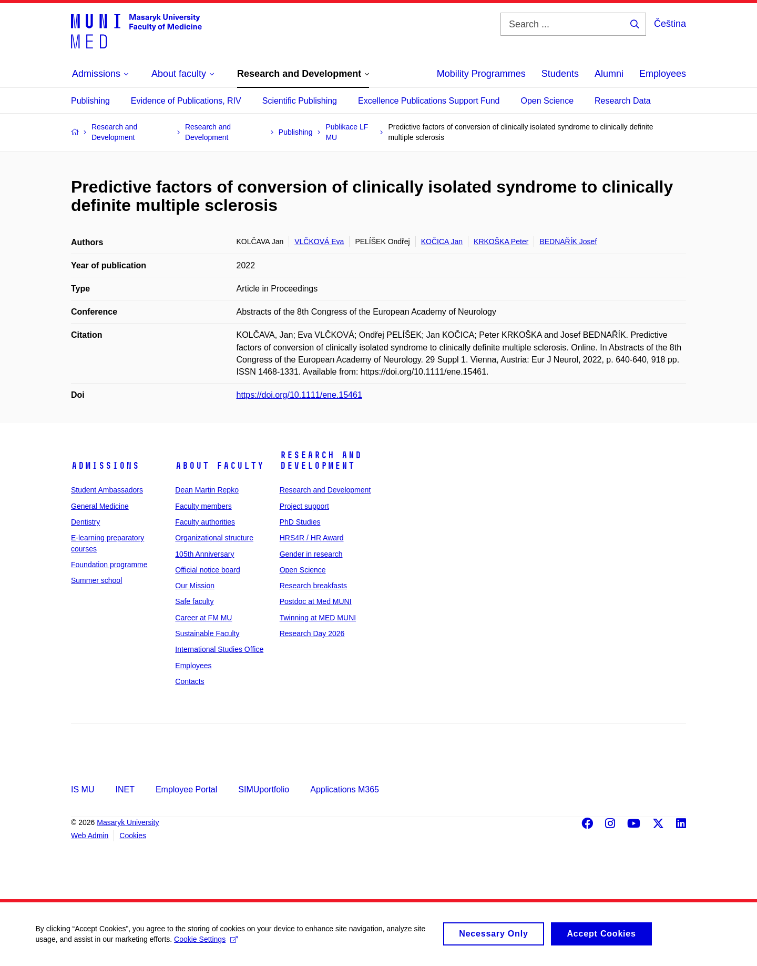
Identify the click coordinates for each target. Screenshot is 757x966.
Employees (662, 73)
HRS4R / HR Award (312, 538)
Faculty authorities (205, 522)
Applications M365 (344, 789)
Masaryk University (128, 822)
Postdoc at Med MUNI (316, 601)
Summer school (96, 580)
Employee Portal (186, 789)
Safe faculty (194, 601)
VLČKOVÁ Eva (319, 241)
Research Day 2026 (312, 633)
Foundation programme (109, 564)
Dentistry (85, 522)
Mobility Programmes (481, 73)
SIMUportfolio (263, 789)
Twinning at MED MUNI (318, 617)
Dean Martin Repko (207, 490)
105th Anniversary (204, 554)
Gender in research (311, 554)
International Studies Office (219, 649)
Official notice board (207, 570)
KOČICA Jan (442, 241)
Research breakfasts (313, 585)
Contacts (189, 681)
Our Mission (194, 585)
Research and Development (321, 460)
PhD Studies (300, 522)
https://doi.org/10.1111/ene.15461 (299, 394)
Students (560, 73)
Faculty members (203, 506)
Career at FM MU (203, 617)
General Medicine (100, 506)
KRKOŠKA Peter (501, 241)
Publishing (90, 100)
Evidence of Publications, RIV (186, 100)
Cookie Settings (207, 943)
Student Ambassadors (107, 490)
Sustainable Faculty (207, 633)
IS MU (82, 789)
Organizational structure (214, 538)
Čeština (670, 23)
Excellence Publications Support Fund (429, 100)
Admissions (105, 465)
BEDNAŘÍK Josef (568, 241)
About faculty (219, 465)
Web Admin (89, 835)
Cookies (132, 835)
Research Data (623, 100)
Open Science (547, 100)
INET (124, 789)
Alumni (609, 73)
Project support (304, 506)
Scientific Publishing (299, 100)
